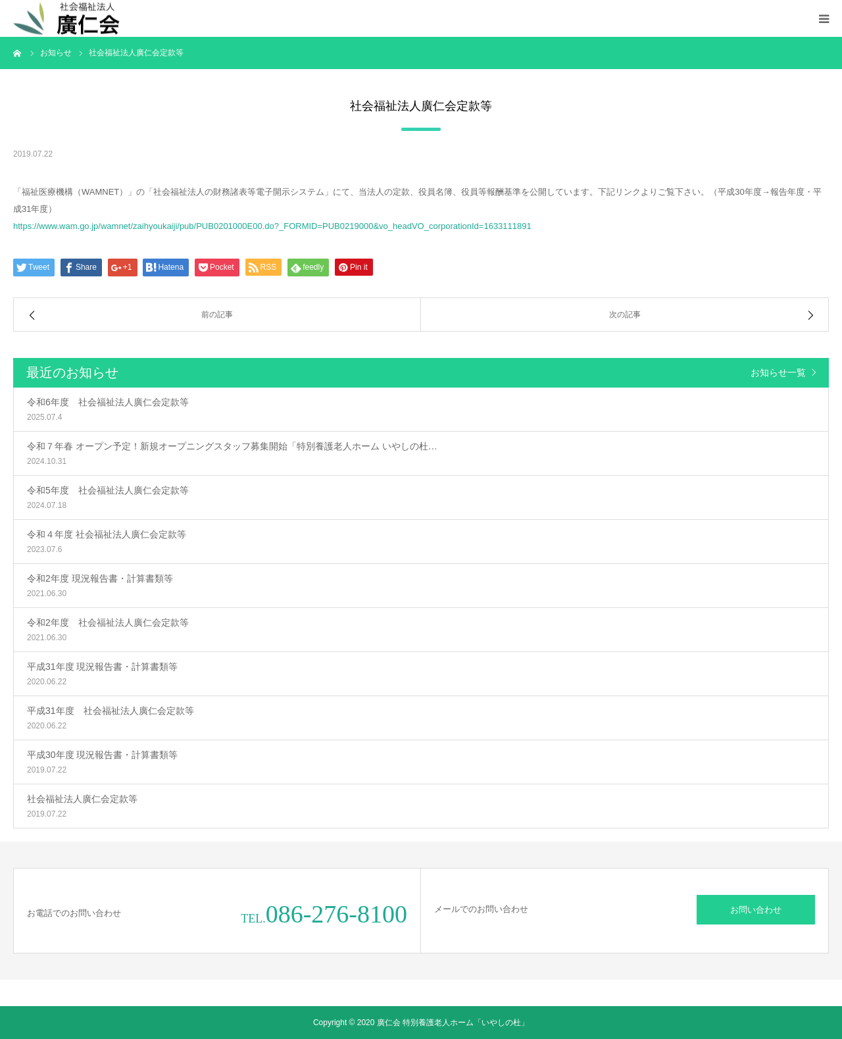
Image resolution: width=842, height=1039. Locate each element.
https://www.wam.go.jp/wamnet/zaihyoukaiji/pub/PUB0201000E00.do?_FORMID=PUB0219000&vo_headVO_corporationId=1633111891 (272, 226)
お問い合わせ (755, 910)
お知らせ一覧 (778, 372)
